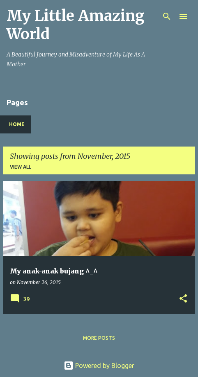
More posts (99, 338)
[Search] (167, 16)
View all (20, 166)
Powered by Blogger (99, 365)
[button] (183, 299)
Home (17, 124)
